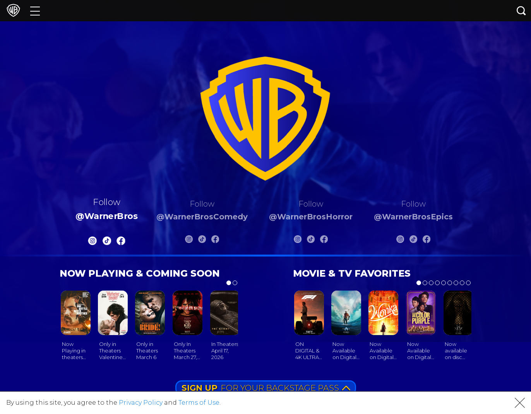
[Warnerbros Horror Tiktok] (311, 240)
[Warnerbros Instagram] (92, 242)
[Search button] (521, 10)
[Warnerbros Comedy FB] (215, 240)
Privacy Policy (141, 402)
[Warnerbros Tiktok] (107, 242)
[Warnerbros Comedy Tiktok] (202, 240)
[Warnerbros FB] (121, 242)
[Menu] (35, 10)
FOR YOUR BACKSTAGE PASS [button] (266, 388)
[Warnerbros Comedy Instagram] (189, 240)
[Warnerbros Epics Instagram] (400, 240)
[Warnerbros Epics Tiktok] (413, 240)
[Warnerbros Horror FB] (324, 240)
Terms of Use (198, 402)
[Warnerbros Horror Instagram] (297, 240)
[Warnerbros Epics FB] (426, 240)
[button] (520, 403)
